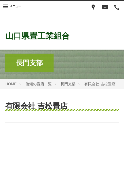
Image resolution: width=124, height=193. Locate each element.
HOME (11, 84)
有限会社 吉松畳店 (99, 84)
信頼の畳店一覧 (38, 84)
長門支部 (68, 84)
